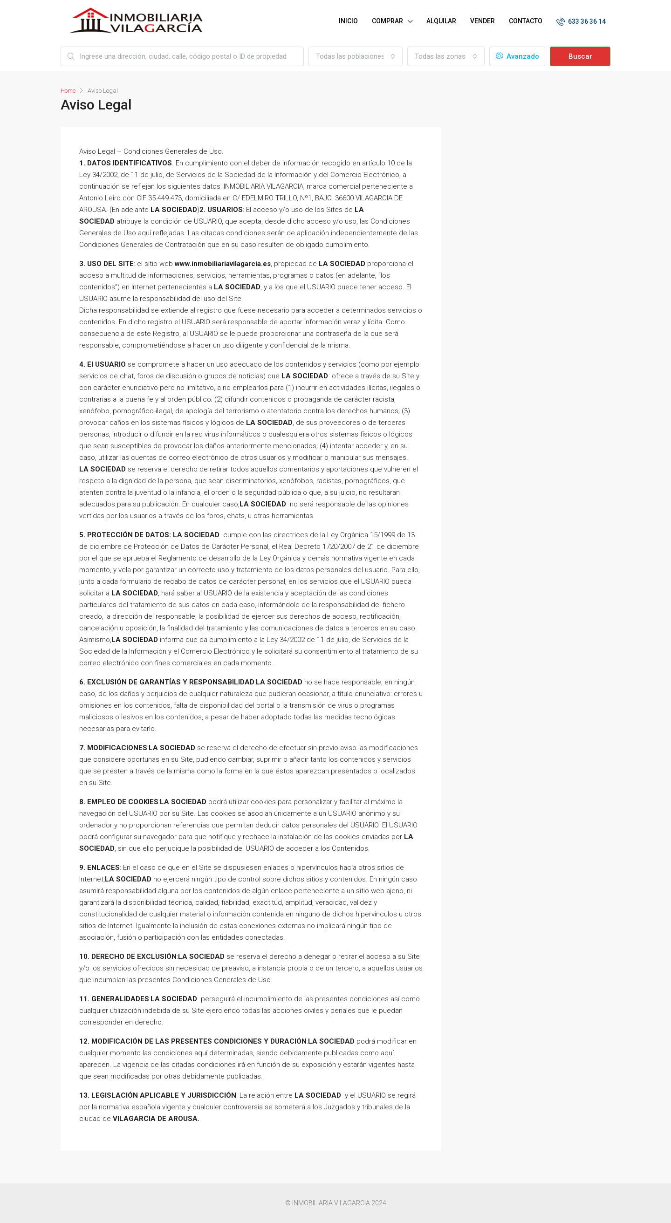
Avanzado (517, 56)
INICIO (348, 21)
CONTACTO (525, 21)
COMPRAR (387, 21)
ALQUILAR (441, 21)
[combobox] (355, 56)
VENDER (482, 21)
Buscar (580, 56)
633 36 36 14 (581, 21)
